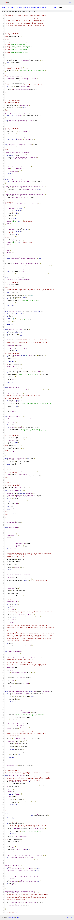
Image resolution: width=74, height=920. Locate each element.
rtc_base (53, 7)
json (71, 917)
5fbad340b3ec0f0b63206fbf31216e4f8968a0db (32, 7)
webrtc (4, 7)
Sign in (70, 2)
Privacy (13, 917)
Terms (17, 917)
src (8, 7)
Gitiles (9, 917)
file (33, 11)
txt (67, 917)
